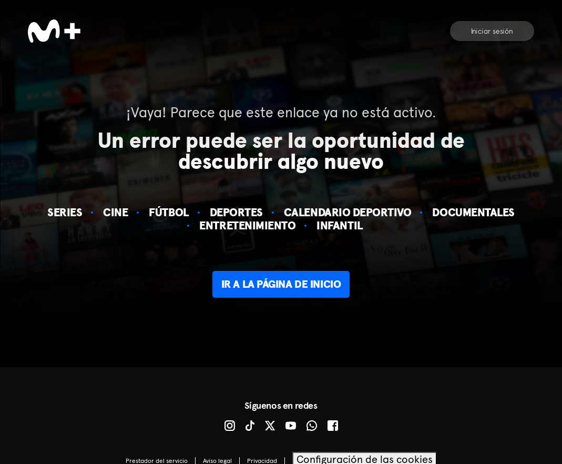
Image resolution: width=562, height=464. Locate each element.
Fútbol (168, 212)
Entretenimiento (247, 225)
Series (64, 212)
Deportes (236, 212)
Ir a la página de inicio (281, 284)
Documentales (473, 212)
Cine (115, 212)
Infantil (339, 225)
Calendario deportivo (348, 212)
